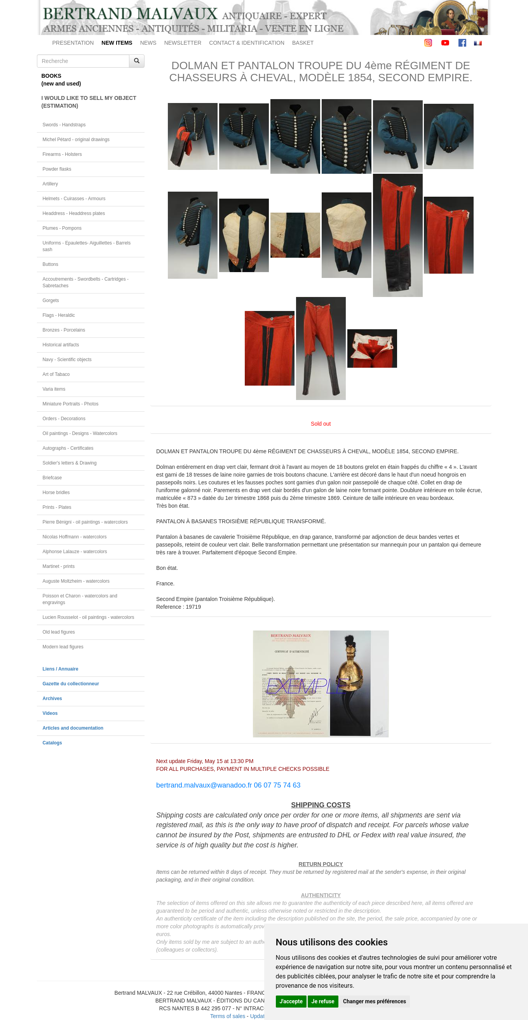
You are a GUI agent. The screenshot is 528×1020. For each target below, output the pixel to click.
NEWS (148, 43)
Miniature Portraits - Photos (71, 404)
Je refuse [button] (323, 1001)
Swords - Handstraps (64, 125)
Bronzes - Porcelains (64, 330)
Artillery (50, 184)
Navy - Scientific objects (67, 359)
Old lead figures (59, 632)
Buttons (50, 264)
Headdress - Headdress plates (74, 213)
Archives (52, 698)
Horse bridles (56, 492)
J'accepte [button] (291, 1001)
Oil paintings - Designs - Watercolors (80, 433)
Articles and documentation (73, 728)
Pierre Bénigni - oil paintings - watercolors (85, 522)
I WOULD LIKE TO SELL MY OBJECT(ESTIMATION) (89, 102)
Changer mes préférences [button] (374, 1001)
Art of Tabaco (56, 374)
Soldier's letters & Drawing (70, 463)
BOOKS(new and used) (61, 80)
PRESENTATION (73, 43)
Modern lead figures (63, 647)
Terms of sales (227, 1016)
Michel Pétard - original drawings (76, 139)
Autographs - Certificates (68, 448)
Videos (50, 713)
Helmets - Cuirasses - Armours (74, 198)
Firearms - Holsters (62, 154)
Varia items (54, 389)
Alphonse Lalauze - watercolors (75, 551)
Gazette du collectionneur (71, 683)
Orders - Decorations (64, 418)
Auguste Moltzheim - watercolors (76, 581)
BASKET (303, 43)
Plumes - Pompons (62, 228)
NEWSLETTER (183, 43)
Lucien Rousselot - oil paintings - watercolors (88, 617)
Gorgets (51, 300)
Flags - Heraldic (59, 315)
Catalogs (52, 743)
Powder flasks (57, 169)
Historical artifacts (61, 345)
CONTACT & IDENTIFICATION (246, 43)
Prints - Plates (57, 507)
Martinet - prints (59, 566)
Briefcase (52, 477)
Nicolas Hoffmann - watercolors (75, 537)
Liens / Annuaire (60, 669)
